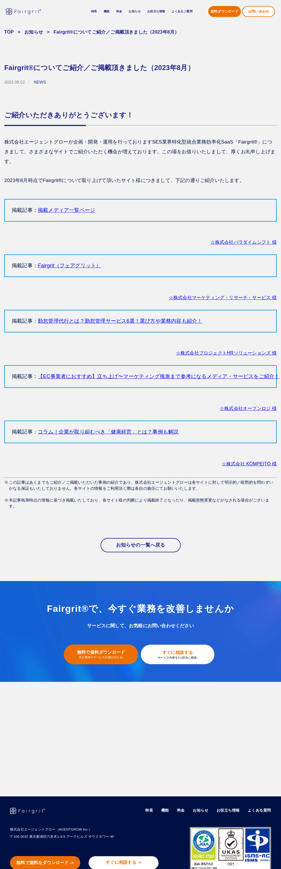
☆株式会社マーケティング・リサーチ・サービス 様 (223, 297)
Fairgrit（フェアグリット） (69, 265)
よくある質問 (259, 811)
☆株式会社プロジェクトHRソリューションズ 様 (226, 353)
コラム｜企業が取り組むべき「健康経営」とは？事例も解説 (108, 432)
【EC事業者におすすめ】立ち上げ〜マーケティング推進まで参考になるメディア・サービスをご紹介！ (159, 376)
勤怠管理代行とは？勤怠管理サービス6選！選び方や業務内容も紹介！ (120, 321)
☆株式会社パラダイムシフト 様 (244, 242)
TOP (9, 32)
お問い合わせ (258, 11)
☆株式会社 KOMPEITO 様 (249, 463)
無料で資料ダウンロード (98, 653)
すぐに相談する (180, 653)
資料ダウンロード (225, 11)
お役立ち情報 (228, 811)
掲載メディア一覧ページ (66, 210)
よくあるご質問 (182, 11)
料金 (119, 11)
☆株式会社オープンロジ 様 (248, 408)
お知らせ (135, 11)
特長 (94, 11)
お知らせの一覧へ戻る (140, 545)
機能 (165, 811)
